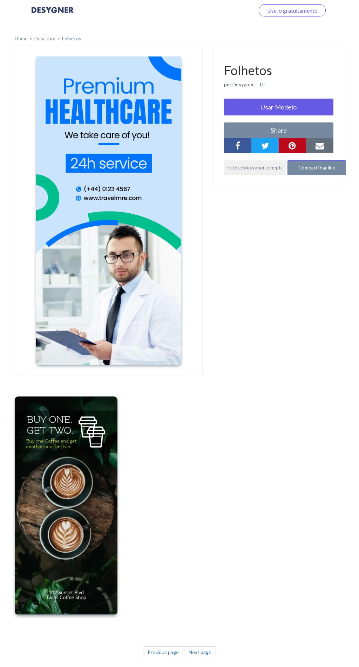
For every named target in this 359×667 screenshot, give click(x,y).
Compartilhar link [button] (316, 168)
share (279, 130)
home (21, 38)
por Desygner (239, 84)
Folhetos (71, 38)
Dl (262, 84)
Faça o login (232, 10)
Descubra (44, 38)
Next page (200, 652)
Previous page (163, 652)
